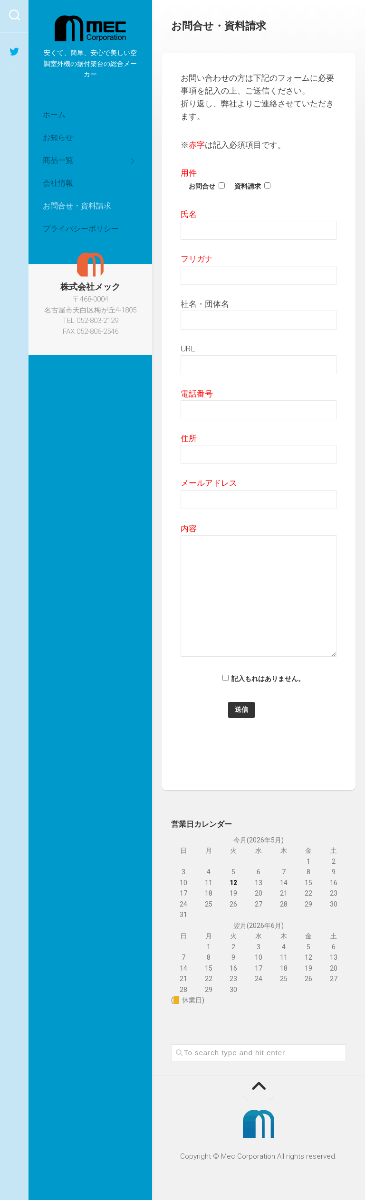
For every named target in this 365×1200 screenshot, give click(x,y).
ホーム (54, 114)
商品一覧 (58, 160)
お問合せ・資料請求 (77, 205)
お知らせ (58, 137)
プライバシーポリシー (81, 228)
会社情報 (58, 183)
